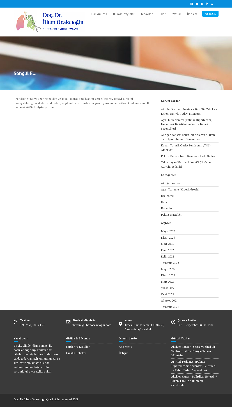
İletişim (192, 14)
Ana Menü (125, 347)
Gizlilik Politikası (76, 353)
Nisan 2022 (168, 275)
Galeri (162, 14)
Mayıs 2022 (168, 269)
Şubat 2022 (167, 288)
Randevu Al (210, 13)
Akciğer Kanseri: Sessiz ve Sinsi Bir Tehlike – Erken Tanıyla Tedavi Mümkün (193, 351)
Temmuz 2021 (170, 307)
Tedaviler (147, 14)
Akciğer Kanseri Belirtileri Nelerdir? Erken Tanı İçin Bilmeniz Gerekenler (194, 381)
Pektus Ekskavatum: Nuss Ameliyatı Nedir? (188, 156)
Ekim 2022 (167, 250)
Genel (165, 202)
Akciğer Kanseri (171, 183)
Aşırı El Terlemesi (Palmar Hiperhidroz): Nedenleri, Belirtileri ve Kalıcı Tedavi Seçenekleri (187, 124)
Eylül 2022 (167, 256)
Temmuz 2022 (170, 263)
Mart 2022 (167, 282)
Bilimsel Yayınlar (123, 14)
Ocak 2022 (167, 294)
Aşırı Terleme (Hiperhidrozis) (180, 189)
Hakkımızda (99, 14)
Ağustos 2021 (169, 300)
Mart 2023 (167, 244)
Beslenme (167, 196)
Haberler (166, 208)
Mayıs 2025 (168, 231)
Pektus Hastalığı (171, 215)
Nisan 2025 (168, 238)
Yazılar (176, 14)
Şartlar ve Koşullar (78, 347)
